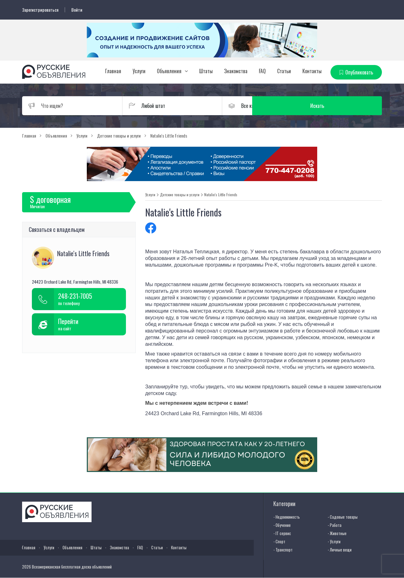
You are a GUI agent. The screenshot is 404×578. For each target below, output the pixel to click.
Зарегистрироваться (40, 9)
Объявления (169, 71)
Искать (352, 105)
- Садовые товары (343, 516)
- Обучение (282, 524)
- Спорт (279, 541)
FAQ (262, 71)
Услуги (139, 71)
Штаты (206, 71)
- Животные (337, 532)
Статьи (284, 71)
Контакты (312, 71)
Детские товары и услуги (179, 194)
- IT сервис (282, 532)
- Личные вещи (340, 549)
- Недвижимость (286, 516)
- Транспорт (283, 549)
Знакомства (235, 71)
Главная (113, 71)
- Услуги (334, 541)
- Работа (335, 524)
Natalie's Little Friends (220, 194)
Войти (76, 9)
